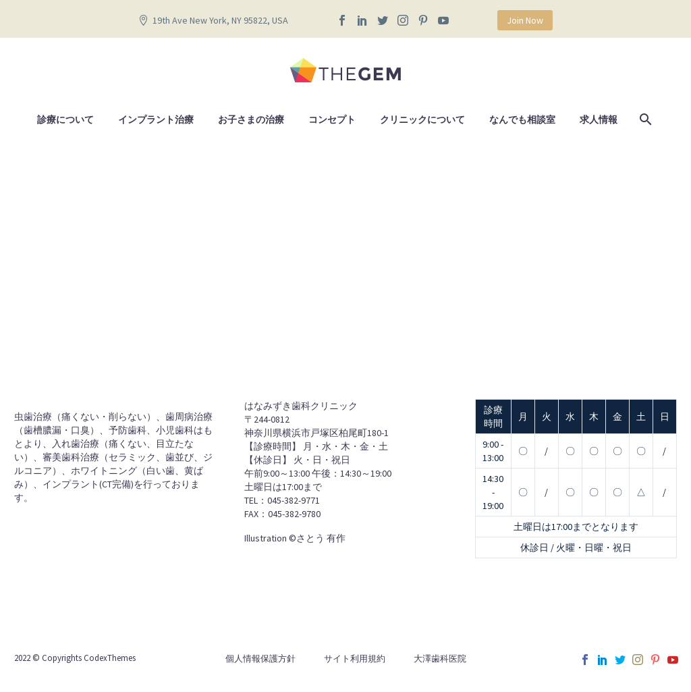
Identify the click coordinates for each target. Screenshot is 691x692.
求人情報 (598, 119)
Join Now (525, 20)
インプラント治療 (156, 119)
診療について (65, 119)
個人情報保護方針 (260, 658)
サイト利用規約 (354, 658)
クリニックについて (422, 119)
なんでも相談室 (522, 119)
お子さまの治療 (251, 119)
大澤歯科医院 (440, 658)
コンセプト (332, 119)
